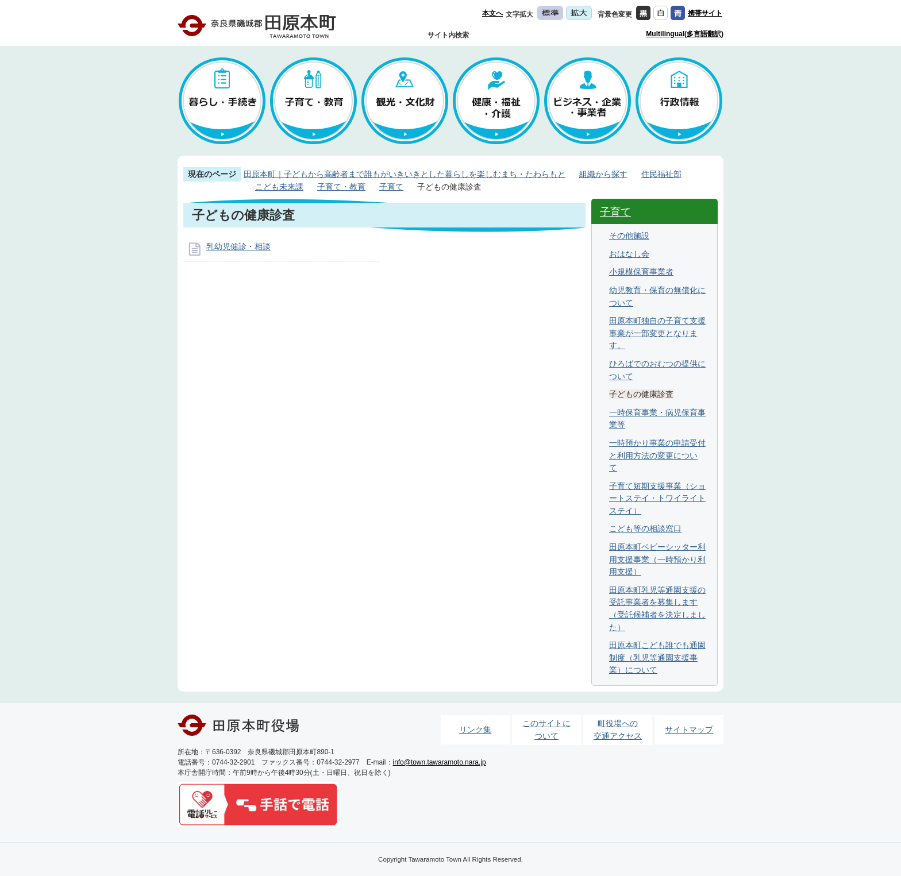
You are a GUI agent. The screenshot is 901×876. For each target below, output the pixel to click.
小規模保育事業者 (641, 271)
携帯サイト (705, 13)
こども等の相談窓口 (645, 528)
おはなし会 (629, 253)
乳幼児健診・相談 (238, 246)
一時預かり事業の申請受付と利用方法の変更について (657, 455)
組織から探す (603, 174)
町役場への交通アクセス (618, 729)
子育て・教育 (341, 186)
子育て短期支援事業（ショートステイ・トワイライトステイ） (657, 498)
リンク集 (475, 729)
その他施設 (629, 235)
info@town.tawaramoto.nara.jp (439, 762)
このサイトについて (546, 729)
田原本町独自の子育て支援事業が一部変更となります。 (657, 333)
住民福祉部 (661, 174)
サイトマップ (689, 729)
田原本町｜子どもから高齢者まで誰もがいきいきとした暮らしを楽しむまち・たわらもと (404, 174)
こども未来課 (279, 186)
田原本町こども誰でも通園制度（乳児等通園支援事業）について (657, 657)
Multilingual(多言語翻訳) (684, 34)
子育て (391, 186)
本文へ (492, 13)
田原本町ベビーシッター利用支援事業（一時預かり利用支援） (657, 559)
